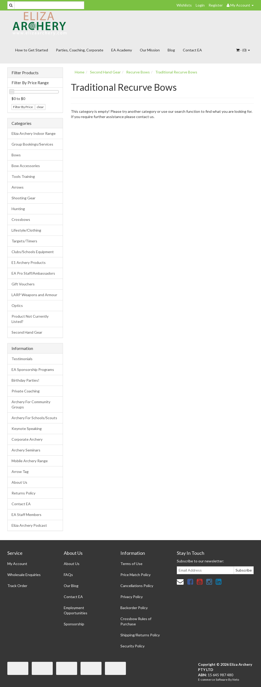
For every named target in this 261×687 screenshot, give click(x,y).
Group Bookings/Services (32, 144)
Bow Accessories (26, 165)
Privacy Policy (131, 596)
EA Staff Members (26, 514)
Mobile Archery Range (30, 461)
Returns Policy (23, 493)
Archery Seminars (26, 450)
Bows (16, 155)
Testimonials (22, 358)
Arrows (18, 187)
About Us (19, 482)
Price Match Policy (135, 574)
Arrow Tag (20, 471)
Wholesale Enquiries (24, 574)
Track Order (17, 585)
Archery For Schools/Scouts (34, 418)
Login (200, 5)
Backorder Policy (134, 607)
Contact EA (192, 50)
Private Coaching (26, 391)
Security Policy (132, 646)
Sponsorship (74, 624)
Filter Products (25, 72)
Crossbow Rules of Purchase (135, 621)
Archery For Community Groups (31, 404)
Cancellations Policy (136, 585)
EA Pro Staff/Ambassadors (33, 273)
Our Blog (71, 585)
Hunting (18, 208)
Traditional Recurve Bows (176, 72)
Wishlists (184, 5)
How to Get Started (31, 50)
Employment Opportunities (75, 610)
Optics (17, 305)
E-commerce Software (213, 679)
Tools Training (23, 176)
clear (40, 107)
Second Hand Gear (27, 332)
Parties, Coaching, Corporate (79, 50)
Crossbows (21, 219)
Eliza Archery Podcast (29, 525)
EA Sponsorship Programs (33, 369)
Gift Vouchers (23, 284)
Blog (171, 50)
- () (243, 50)
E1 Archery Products (29, 262)
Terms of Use (131, 563)
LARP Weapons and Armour (34, 294)
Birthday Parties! (25, 380)
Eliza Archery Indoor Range (34, 133)
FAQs (68, 574)
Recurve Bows (138, 72)
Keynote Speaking (27, 428)
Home (79, 72)
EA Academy (121, 50)
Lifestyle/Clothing (26, 230)
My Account (17, 563)
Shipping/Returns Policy (140, 635)
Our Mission (150, 50)
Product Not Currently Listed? (30, 319)
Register (216, 5)
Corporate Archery (27, 439)
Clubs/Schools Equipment (33, 251)
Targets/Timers (24, 241)
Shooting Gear (23, 198)
